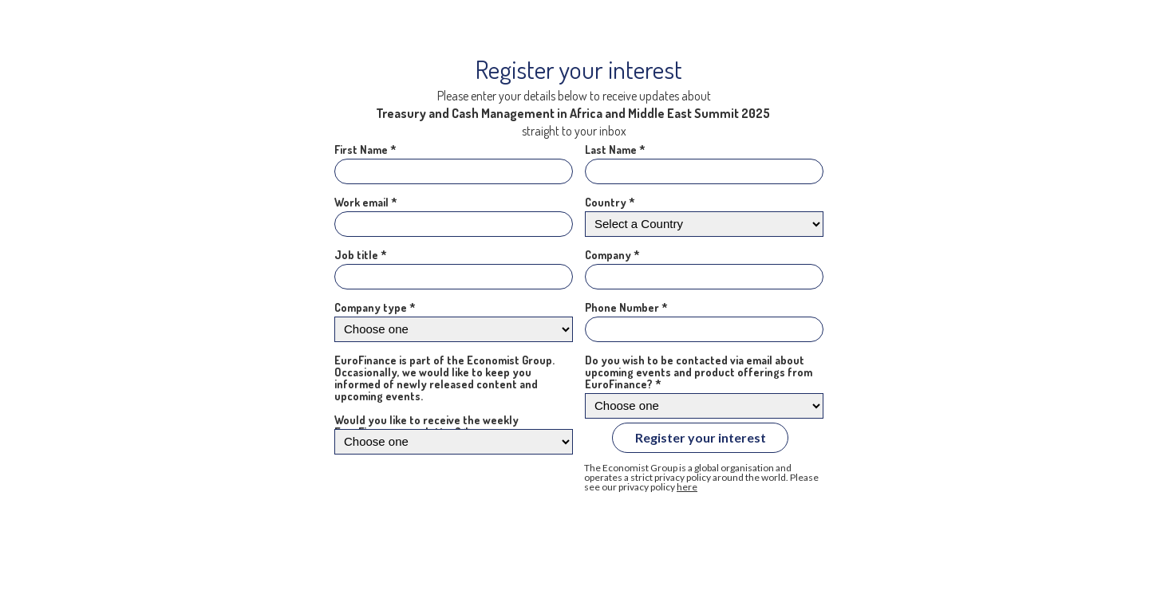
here (687, 487)
